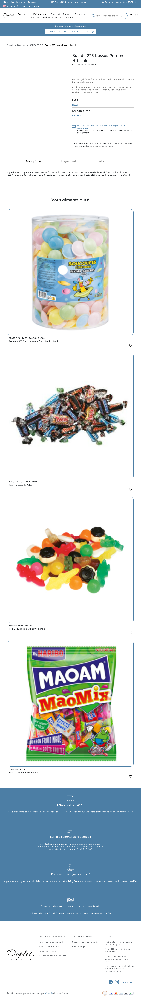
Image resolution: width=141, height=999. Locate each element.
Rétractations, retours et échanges (118, 943)
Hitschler (77, 64)
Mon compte (79, 946)
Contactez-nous (49, 946)
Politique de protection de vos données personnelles (119, 968)
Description (33, 161)
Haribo (29, 625)
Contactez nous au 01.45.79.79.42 (120, 2)
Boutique (21, 45)
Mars (12, 482)
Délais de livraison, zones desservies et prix (117, 959)
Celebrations (23, 482)
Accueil (10, 45)
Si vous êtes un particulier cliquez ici (70, 31)
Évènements (40, 14)
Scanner (127, 982)
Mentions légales (50, 951)
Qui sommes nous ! (51, 941)
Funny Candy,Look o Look (31, 338)
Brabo (12, 338)
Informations (106, 161)
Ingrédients (69, 161)
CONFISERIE (35, 45)
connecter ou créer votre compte (96, 146)
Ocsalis (49, 993)
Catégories (25, 14)
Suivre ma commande (85, 941)
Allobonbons (16, 625)
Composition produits (52, 955)
